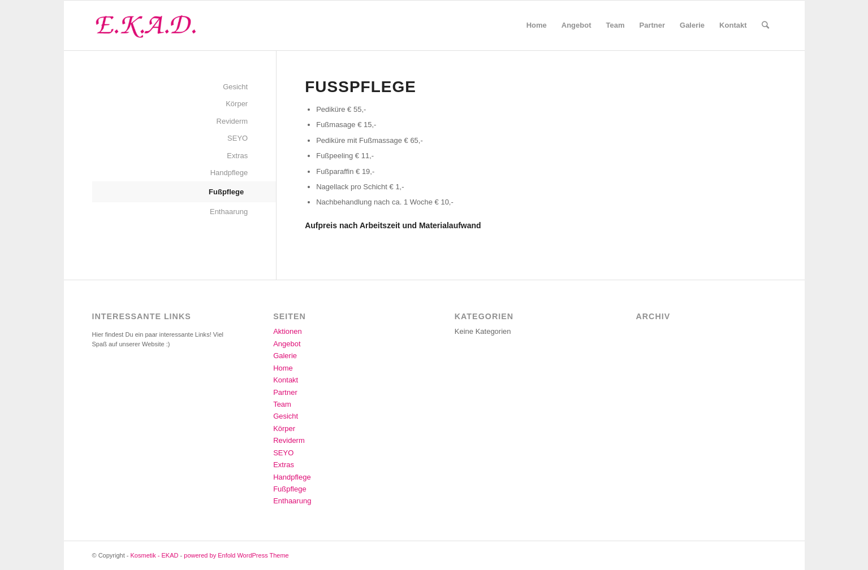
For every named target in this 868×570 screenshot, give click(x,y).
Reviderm (232, 121)
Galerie (285, 355)
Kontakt (285, 380)
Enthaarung (229, 211)
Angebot (286, 344)
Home (283, 368)
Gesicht (235, 86)
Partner (285, 392)
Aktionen (287, 331)
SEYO (237, 138)
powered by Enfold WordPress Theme (236, 555)
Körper (237, 103)
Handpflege (229, 172)
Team (282, 404)
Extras (237, 155)
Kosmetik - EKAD (155, 555)
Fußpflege (226, 192)
